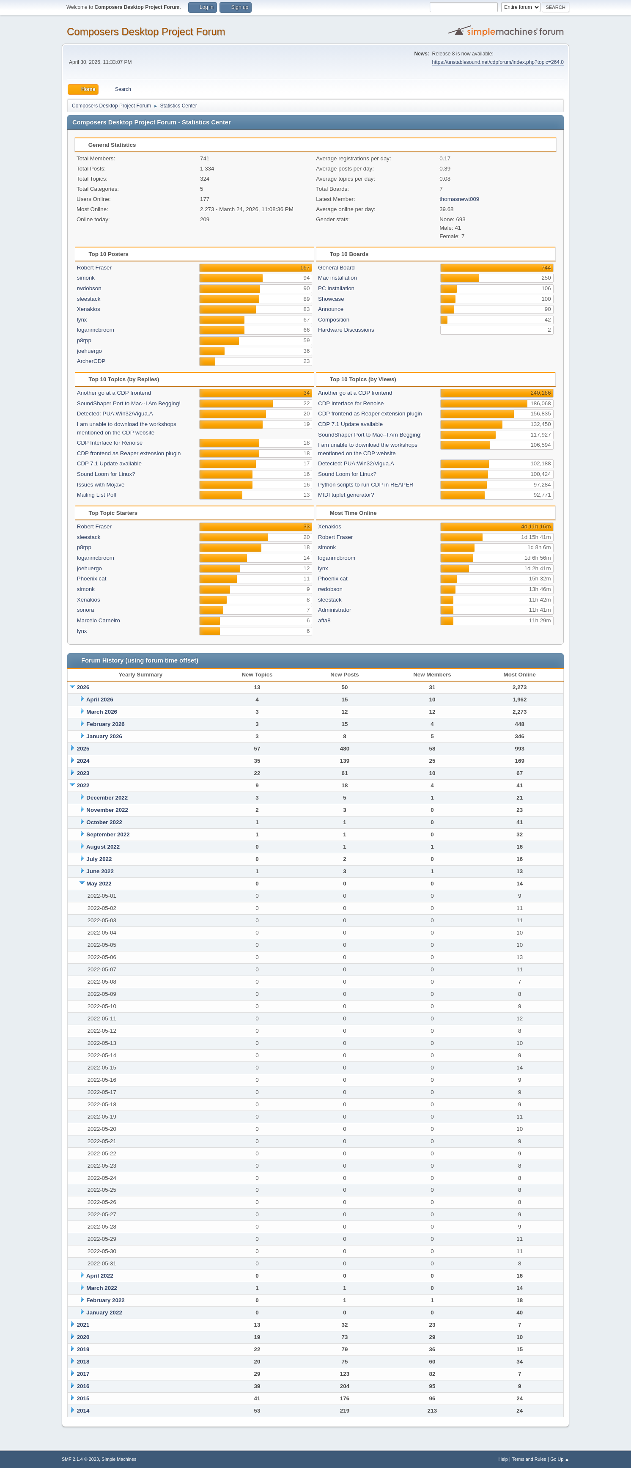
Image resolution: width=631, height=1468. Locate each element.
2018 (83, 1361)
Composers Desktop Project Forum (146, 31)
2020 (83, 1337)
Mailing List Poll (96, 495)
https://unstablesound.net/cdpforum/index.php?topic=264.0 (498, 62)
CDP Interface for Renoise (110, 443)
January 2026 (104, 736)
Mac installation (337, 278)
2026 (83, 687)
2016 (83, 1386)
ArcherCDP (91, 361)
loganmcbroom (95, 330)
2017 (83, 1374)
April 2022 (99, 1276)
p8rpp (84, 340)
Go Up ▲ (559, 1459)
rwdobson (89, 288)
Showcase (331, 299)
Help (503, 1459)
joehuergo (89, 351)
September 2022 (107, 834)
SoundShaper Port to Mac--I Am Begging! (129, 403)
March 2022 (101, 1288)
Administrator (334, 610)
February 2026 (105, 724)
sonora (85, 610)
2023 (83, 773)
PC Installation (336, 288)
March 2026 (101, 712)
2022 (83, 785)
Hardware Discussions (346, 330)
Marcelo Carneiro (98, 620)
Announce (330, 309)
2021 (83, 1325)
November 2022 (107, 810)
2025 (83, 748)
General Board (336, 267)
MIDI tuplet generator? (346, 495)
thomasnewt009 (459, 199)
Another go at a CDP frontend (114, 393)
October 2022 (104, 822)
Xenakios (88, 309)
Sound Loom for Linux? (106, 474)
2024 (83, 761)
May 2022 (98, 883)
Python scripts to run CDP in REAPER (366, 484)
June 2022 (99, 871)
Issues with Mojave (101, 484)
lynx (82, 319)
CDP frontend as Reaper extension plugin (129, 453)
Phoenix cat (92, 578)
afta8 (324, 620)
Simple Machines (119, 1459)
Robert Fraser (94, 267)
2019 (83, 1349)
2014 (83, 1411)
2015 (83, 1398)
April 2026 (99, 699)
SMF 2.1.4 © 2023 (80, 1459)
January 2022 (104, 1312)
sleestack (89, 299)
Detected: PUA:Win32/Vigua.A (115, 413)
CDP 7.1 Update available (109, 463)
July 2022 (99, 859)
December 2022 (107, 797)
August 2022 (103, 847)
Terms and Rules (529, 1459)
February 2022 (105, 1300)
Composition (333, 319)
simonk (86, 278)
